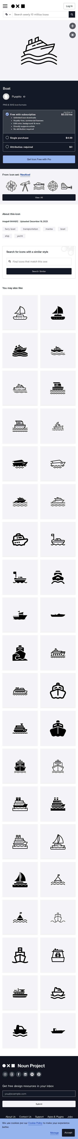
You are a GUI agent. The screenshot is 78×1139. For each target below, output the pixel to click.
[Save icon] (72, 26)
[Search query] (39, 261)
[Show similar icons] (72, 35)
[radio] (39, 121)
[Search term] (41, 14)
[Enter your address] (39, 1093)
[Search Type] (7, 14)
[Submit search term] (72, 14)
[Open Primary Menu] (5, 6)
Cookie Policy (35, 1123)
